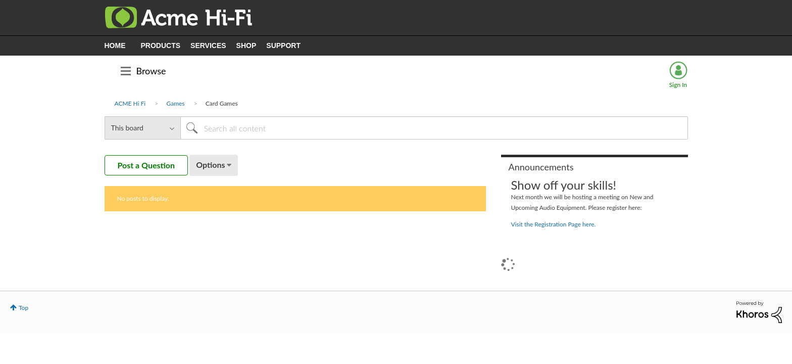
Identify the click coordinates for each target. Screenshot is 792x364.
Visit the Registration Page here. (553, 224)
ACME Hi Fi (130, 103)
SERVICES (208, 45)
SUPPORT (283, 45)
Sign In (678, 84)
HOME (115, 45)
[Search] (434, 128)
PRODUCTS (161, 45)
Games (175, 103)
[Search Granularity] (142, 128)
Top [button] (23, 307)
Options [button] (210, 164)
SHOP (246, 45)
